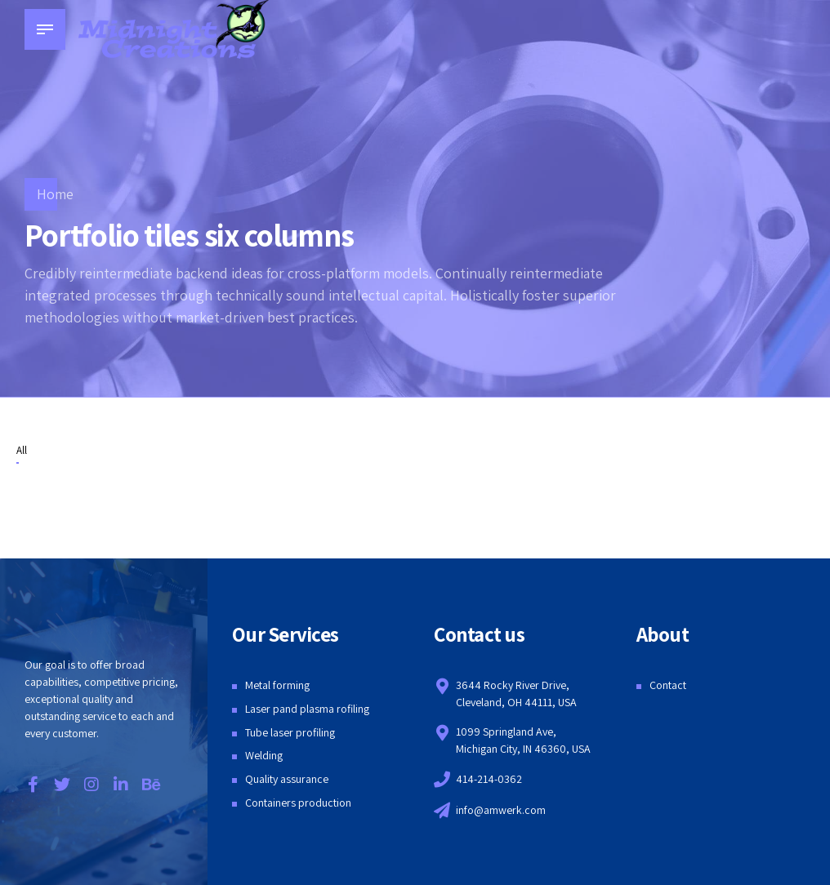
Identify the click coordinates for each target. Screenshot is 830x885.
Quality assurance (286, 779)
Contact (667, 685)
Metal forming (277, 685)
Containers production (298, 802)
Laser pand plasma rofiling (307, 708)
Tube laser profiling (290, 732)
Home (55, 194)
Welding (264, 755)
